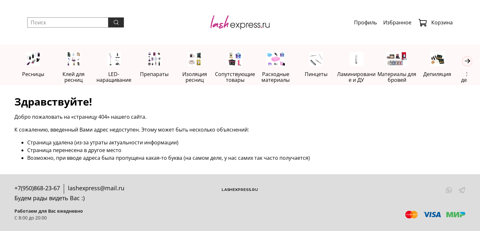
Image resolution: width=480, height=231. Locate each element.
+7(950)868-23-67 (37, 188)
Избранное (397, 22)
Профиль (365, 22)
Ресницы (33, 74)
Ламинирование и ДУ (364, 77)
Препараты (157, 74)
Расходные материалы (281, 77)
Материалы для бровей (405, 77)
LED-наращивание (116, 77)
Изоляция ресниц (198, 77)
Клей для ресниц (75, 77)
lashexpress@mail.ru (96, 188)
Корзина (435, 22)
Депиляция (446, 74)
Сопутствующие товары (240, 77)
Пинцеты (322, 74)
